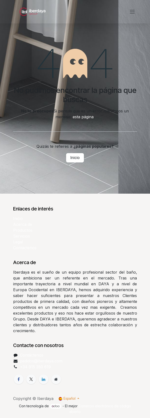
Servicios (21, 236)
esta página (83, 116)
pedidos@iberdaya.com (41, 360)
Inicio (74, 157)
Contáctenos (24, 247)
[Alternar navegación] (132, 12)
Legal (18, 241)
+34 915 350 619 (35, 366)
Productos (22, 230)
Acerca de (22, 224)
